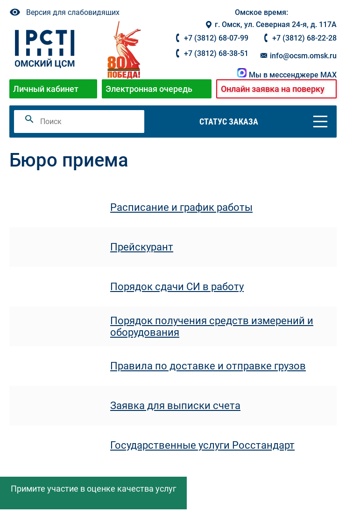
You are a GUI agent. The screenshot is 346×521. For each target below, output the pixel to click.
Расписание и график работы (181, 207)
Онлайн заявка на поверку (273, 89)
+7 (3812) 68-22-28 (304, 38)
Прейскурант (141, 247)
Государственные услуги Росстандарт (202, 445)
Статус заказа (228, 121)
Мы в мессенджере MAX (287, 74)
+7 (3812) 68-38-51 (216, 53)
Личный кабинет (45, 89)
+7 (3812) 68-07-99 (216, 38)
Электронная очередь (149, 89)
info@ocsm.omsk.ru (298, 55)
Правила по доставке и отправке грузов (208, 366)
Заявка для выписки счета (175, 405)
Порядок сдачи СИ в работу (177, 286)
